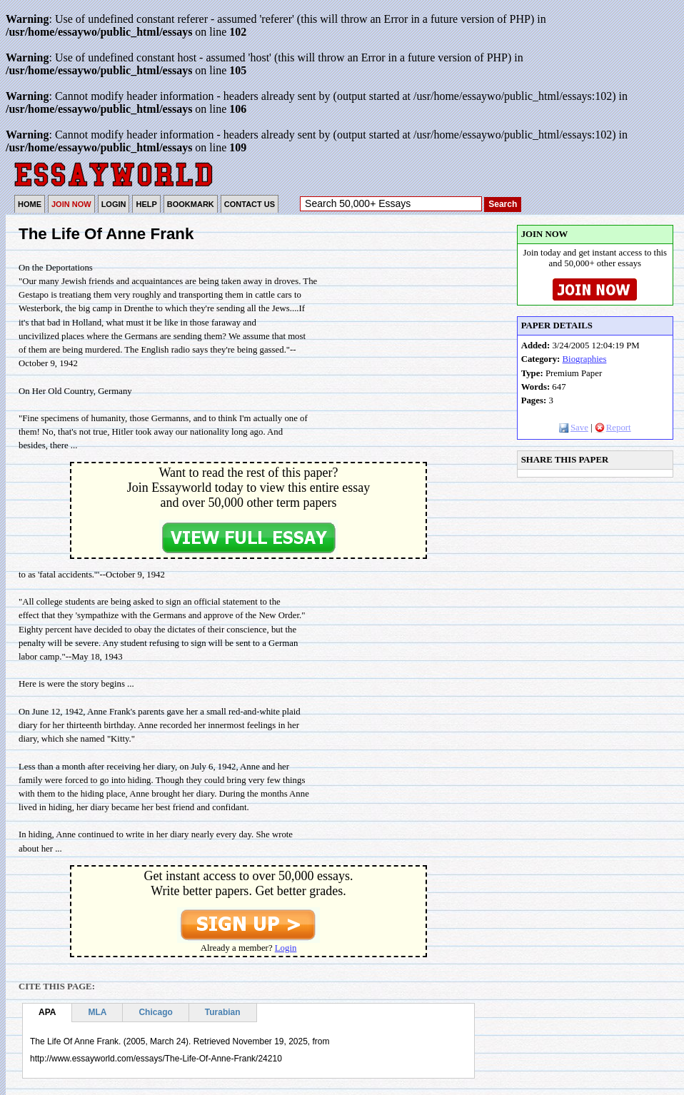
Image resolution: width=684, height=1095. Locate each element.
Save (573, 428)
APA (47, 1012)
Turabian (223, 1012)
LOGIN (113, 204)
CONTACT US (249, 204)
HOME (29, 204)
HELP (146, 204)
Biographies (585, 359)
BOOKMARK (190, 204)
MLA (97, 1012)
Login (286, 948)
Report (613, 428)
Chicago (155, 1012)
